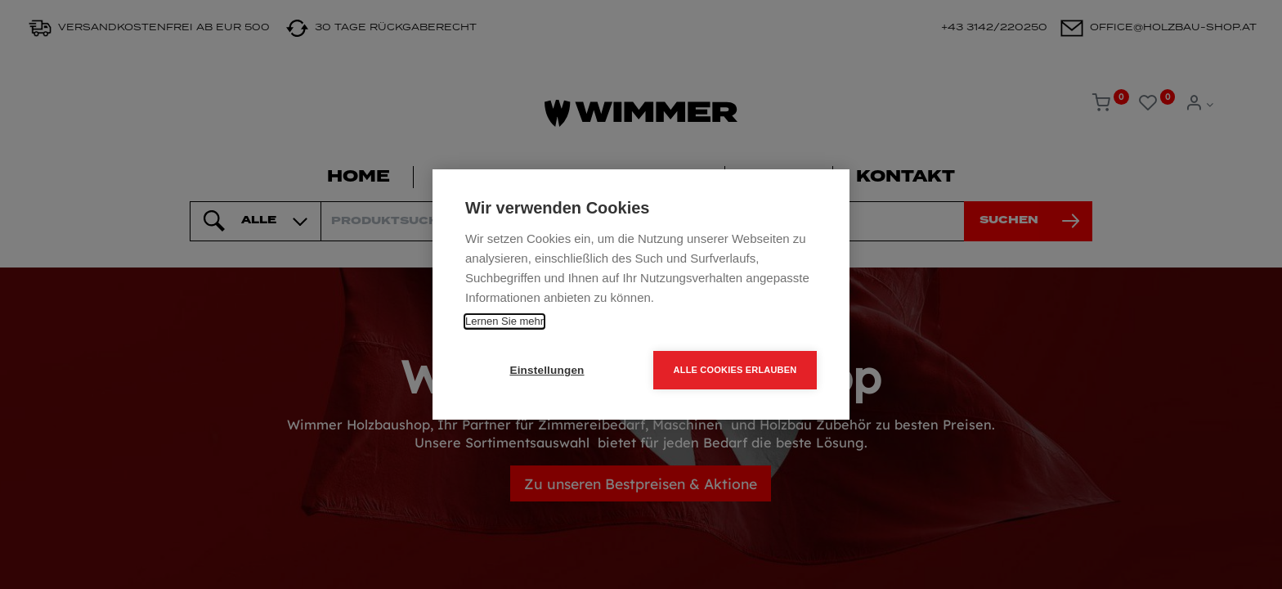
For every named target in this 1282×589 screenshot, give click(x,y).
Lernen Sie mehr (504, 321)
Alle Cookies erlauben (735, 370)
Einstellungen (546, 370)
